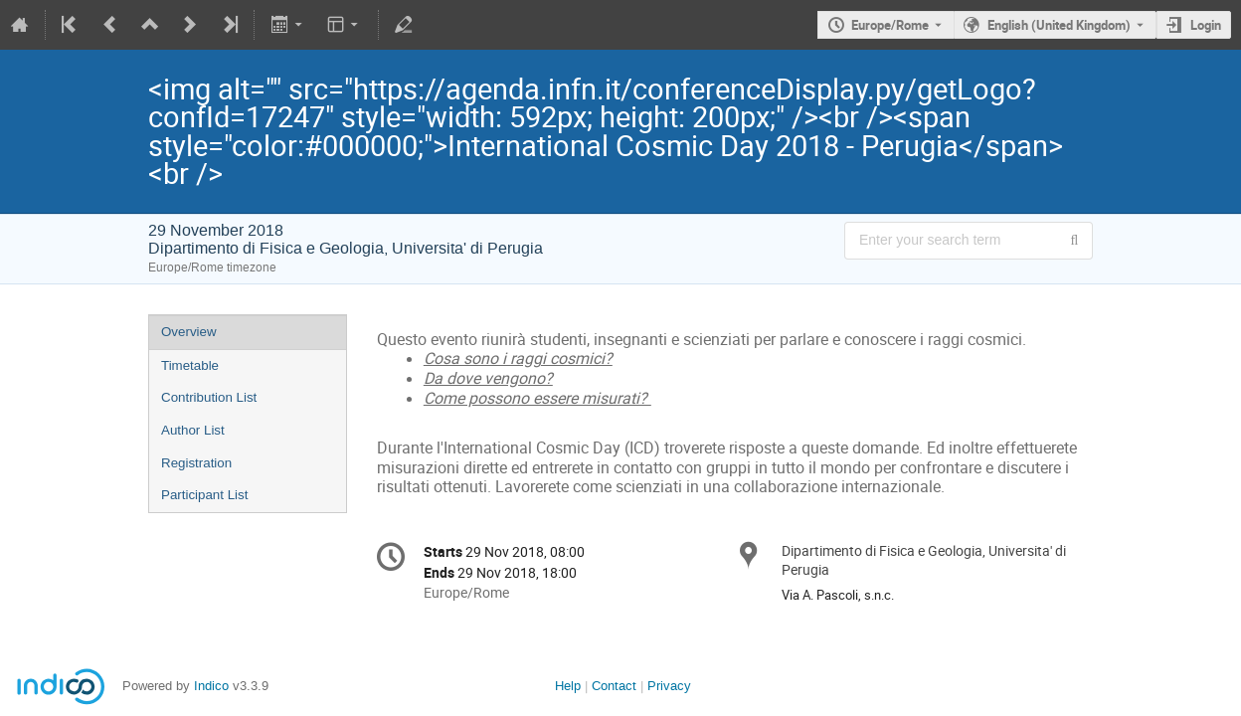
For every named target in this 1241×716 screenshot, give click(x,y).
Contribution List (209, 397)
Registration (196, 462)
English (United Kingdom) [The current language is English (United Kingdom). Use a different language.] (1059, 25)
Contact (614, 685)
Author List (193, 430)
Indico (211, 685)
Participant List (204, 494)
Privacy (669, 685)
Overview (189, 331)
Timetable (190, 365)
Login (1205, 25)
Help (568, 685)
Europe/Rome (890, 25)
